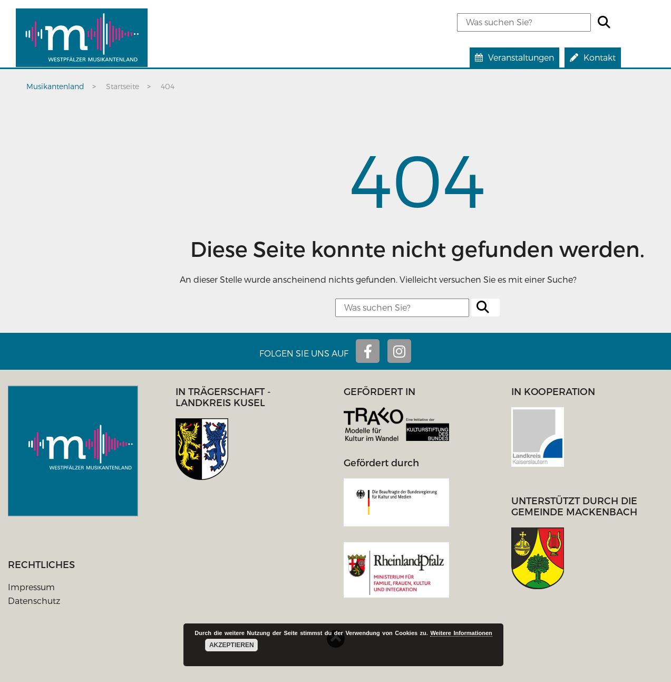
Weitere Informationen (461, 633)
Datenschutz (34, 600)
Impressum (31, 587)
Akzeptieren (231, 645)
